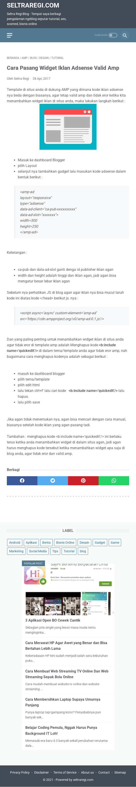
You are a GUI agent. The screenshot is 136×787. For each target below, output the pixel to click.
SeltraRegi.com (33, 5)
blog (83, 551)
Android (14, 542)
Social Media (38, 551)
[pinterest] (83, 480)
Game (115, 542)
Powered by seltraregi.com (74, 780)
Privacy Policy (20, 772)
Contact (104, 772)
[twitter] (52, 480)
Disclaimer (41, 772)
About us (87, 772)
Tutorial (69, 551)
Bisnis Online (65, 542)
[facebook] (22, 480)
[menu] (9, 35)
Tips (55, 551)
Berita (46, 542)
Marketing (16, 551)
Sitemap (120, 772)
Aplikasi (31, 542)
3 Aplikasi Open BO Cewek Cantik (52, 620)
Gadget (100, 542)
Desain (84, 542)
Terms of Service (64, 772)
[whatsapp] (114, 480)
